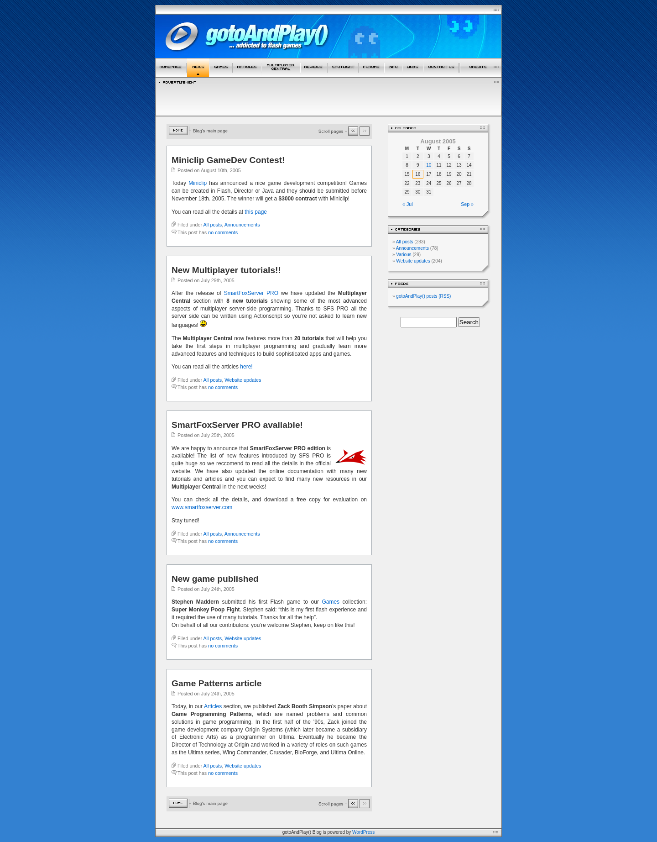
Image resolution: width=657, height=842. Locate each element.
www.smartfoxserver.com (202, 507)
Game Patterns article (216, 683)
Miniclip (197, 183)
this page (256, 212)
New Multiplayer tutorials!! (226, 270)
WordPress (363, 832)
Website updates (242, 380)
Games (330, 602)
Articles (213, 706)
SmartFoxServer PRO (251, 293)
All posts (212, 224)
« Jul (407, 204)
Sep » (467, 204)
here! (246, 366)
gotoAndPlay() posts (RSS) (423, 296)
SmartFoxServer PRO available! (237, 425)
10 (428, 165)
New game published (215, 579)
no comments (223, 232)
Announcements (242, 224)
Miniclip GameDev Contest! (228, 160)
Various (403, 254)
